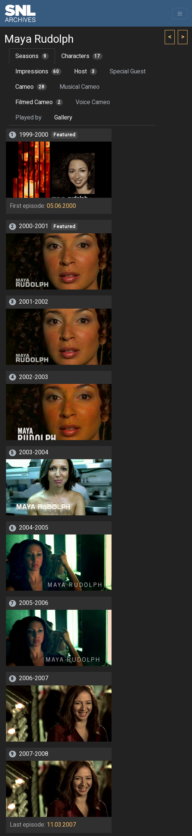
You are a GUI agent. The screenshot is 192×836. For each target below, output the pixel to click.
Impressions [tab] (38, 71)
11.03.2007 (61, 824)
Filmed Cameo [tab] (39, 102)
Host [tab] (85, 71)
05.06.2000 (61, 206)
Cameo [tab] (31, 86)
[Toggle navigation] (180, 13)
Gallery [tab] (63, 117)
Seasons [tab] (32, 56)
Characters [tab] (82, 56)
